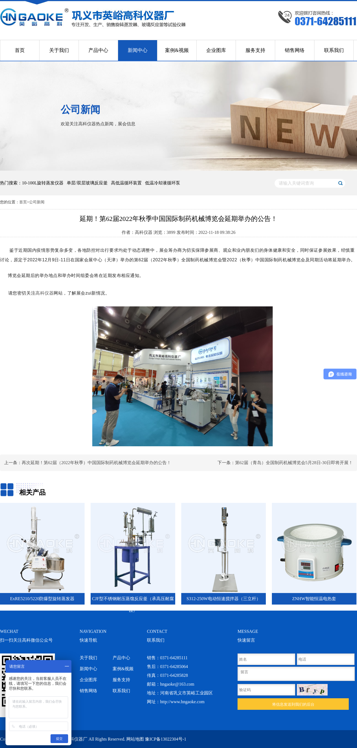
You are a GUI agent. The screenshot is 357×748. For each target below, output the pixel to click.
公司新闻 (36, 202)
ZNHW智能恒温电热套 (314, 598)
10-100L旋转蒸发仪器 (42, 183)
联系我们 (334, 50)
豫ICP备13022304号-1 (165, 739)
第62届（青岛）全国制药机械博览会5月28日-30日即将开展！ (294, 462)
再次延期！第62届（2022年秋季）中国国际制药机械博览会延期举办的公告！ (96, 462)
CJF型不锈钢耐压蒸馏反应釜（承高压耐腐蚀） (133, 600)
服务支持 (255, 50)
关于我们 (59, 50)
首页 (20, 50)
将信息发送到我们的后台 (293, 704)
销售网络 (295, 50)
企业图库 (216, 50)
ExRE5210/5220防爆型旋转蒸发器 (42, 598)
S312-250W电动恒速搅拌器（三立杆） (223, 598)
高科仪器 (44, 293)
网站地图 (135, 739)
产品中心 (98, 50)
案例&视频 (177, 50)
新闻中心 (137, 50)
